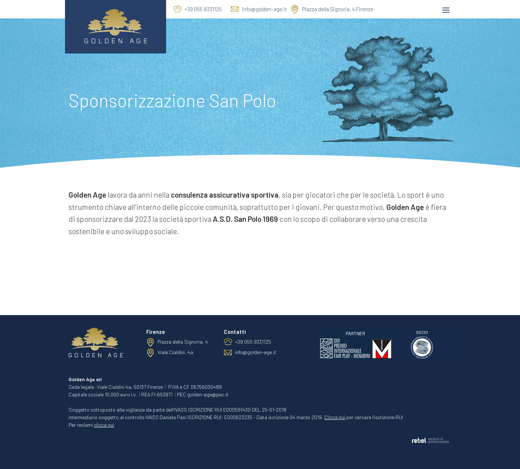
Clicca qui (334, 417)
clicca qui (104, 425)
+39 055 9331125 (203, 9)
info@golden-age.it (264, 9)
